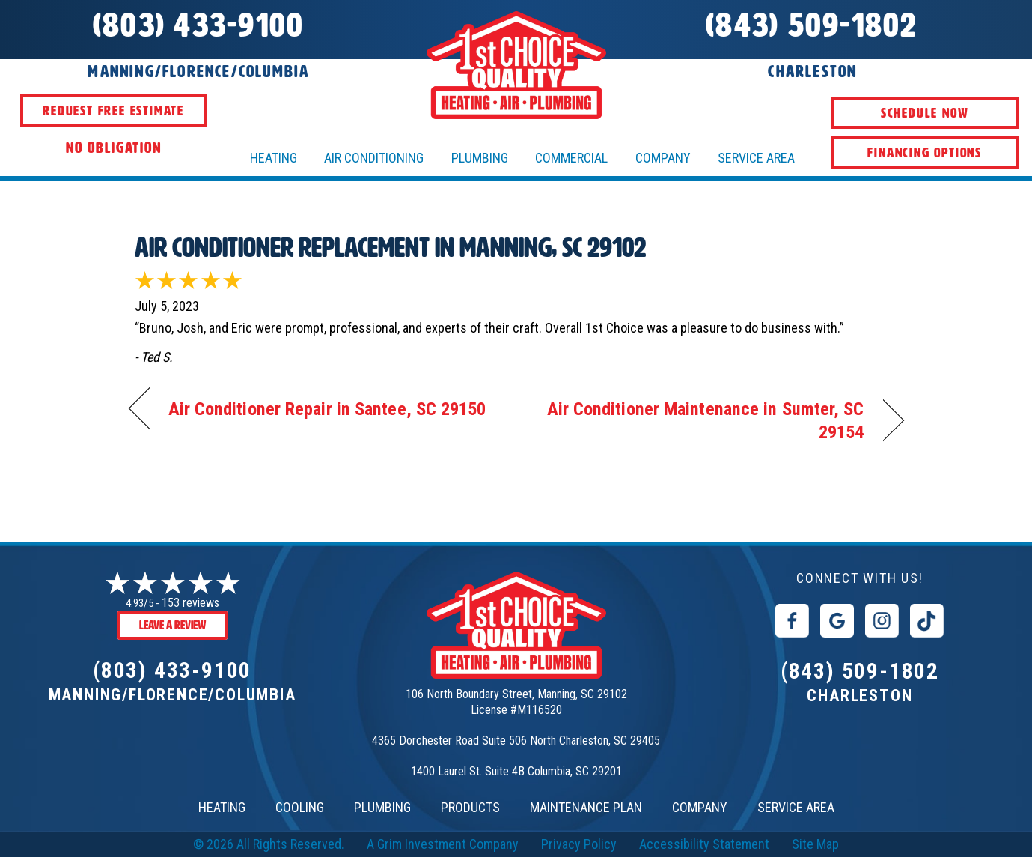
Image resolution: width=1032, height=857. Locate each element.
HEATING (273, 158)
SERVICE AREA (795, 807)
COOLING (299, 807)
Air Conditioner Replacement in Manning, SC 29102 (390, 247)
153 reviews (190, 603)
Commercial (571, 158)
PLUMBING (382, 807)
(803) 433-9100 (172, 670)
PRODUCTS (470, 807)
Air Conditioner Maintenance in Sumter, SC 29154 (701, 420)
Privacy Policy (579, 844)
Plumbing (479, 158)
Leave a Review (172, 625)
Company (663, 158)
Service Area (756, 158)
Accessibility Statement (704, 844)
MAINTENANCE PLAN (586, 807)
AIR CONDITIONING (374, 158)
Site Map (815, 844)
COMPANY (699, 807)
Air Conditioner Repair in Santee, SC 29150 (327, 409)
